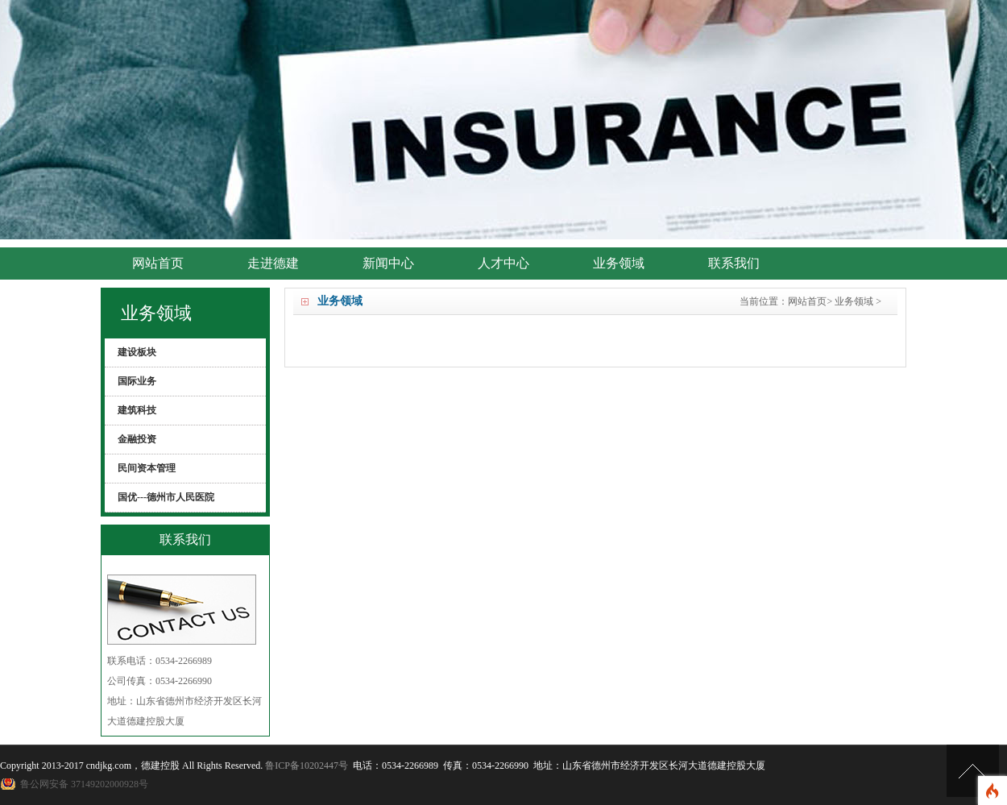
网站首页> (810, 301)
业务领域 (854, 301)
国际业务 (137, 381)
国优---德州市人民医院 (166, 497)
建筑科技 (137, 410)
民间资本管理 (147, 468)
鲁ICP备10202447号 (306, 765)
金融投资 (137, 439)
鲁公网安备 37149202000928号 (84, 784)
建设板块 (137, 352)
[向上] (973, 771)
